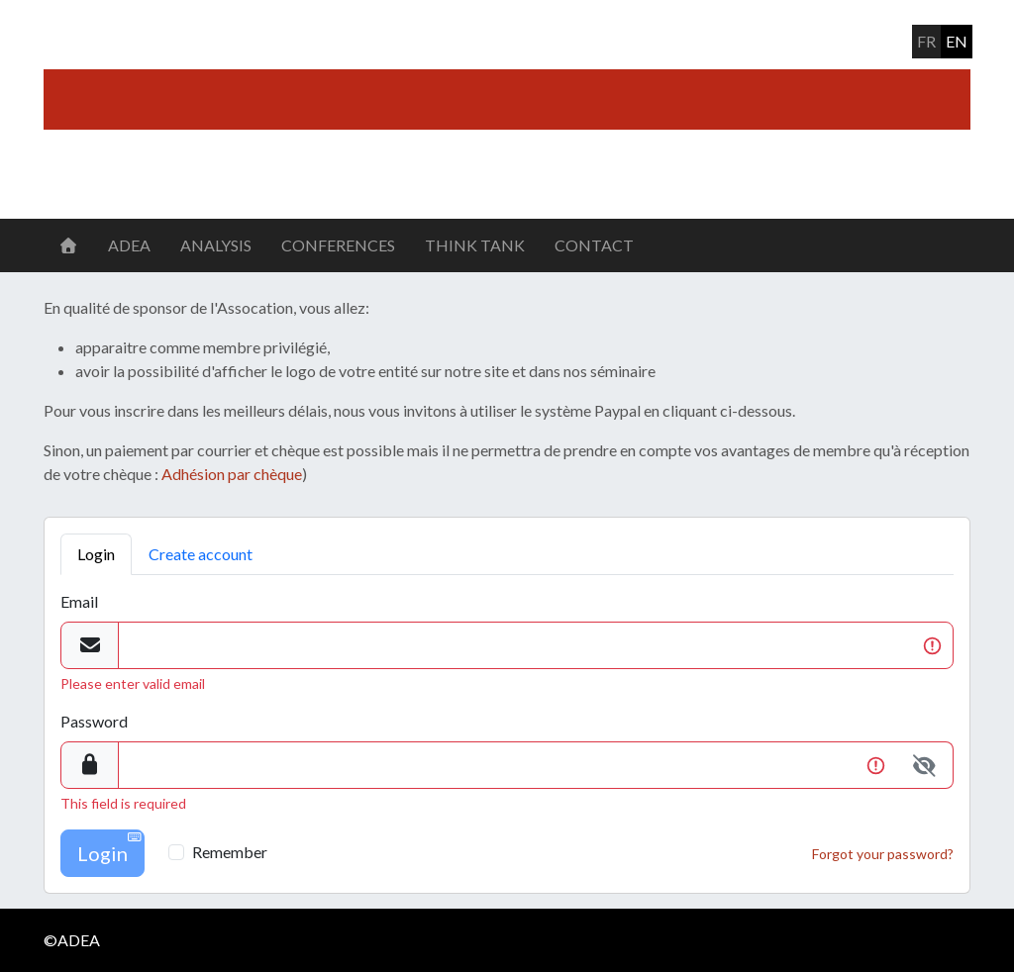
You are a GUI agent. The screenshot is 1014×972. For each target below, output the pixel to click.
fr (926, 41)
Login (96, 553)
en (956, 41)
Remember (229, 851)
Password (94, 721)
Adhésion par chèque (231, 473)
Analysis (216, 245)
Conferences (338, 245)
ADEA (129, 245)
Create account (201, 553)
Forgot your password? (883, 853)
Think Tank (475, 245)
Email (79, 601)
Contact (594, 245)
